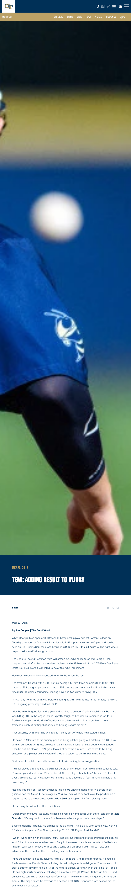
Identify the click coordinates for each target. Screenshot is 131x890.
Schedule (58, 17)
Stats (79, 17)
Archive (98, 17)
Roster (69, 17)
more (122, 17)
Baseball (7, 16)
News (88, 17)
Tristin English (88, 646)
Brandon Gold (59, 798)
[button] (97, 6)
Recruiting (111, 17)
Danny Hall (104, 711)
